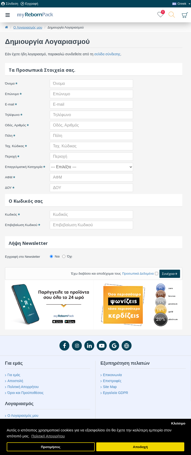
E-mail (9, 104)
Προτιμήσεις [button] (50, 447)
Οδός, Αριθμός (15, 125)
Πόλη (8, 135)
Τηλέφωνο (12, 115)
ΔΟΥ (8, 188)
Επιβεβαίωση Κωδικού (21, 225)
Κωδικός (11, 214)
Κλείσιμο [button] (178, 423)
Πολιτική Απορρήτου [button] (48, 436)
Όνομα (10, 83)
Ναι (55, 256)
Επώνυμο (12, 94)
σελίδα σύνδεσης (107, 54)
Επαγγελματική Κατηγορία (24, 167)
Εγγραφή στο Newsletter (22, 257)
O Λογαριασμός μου (27, 27)
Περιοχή (10, 156)
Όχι (67, 256)
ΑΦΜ (8, 177)
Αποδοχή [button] (140, 447)
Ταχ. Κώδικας (14, 146)
